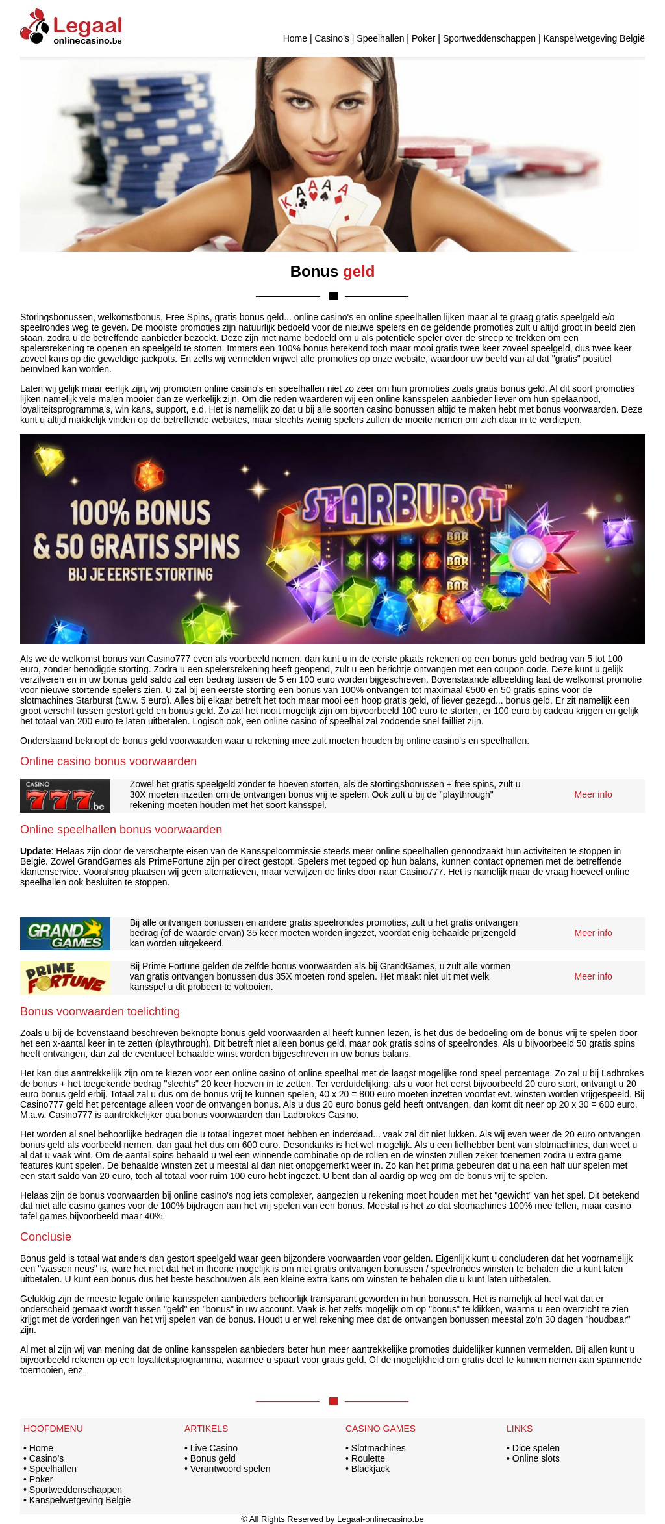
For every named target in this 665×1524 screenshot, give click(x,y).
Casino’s (331, 38)
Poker (424, 38)
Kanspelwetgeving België (594, 38)
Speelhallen (380, 38)
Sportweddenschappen (489, 38)
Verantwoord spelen (230, 1469)
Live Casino (214, 1448)
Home (295, 38)
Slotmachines (378, 1448)
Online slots (536, 1458)
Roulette (368, 1458)
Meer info (593, 794)
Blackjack (370, 1469)
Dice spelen (536, 1448)
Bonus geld (213, 1458)
